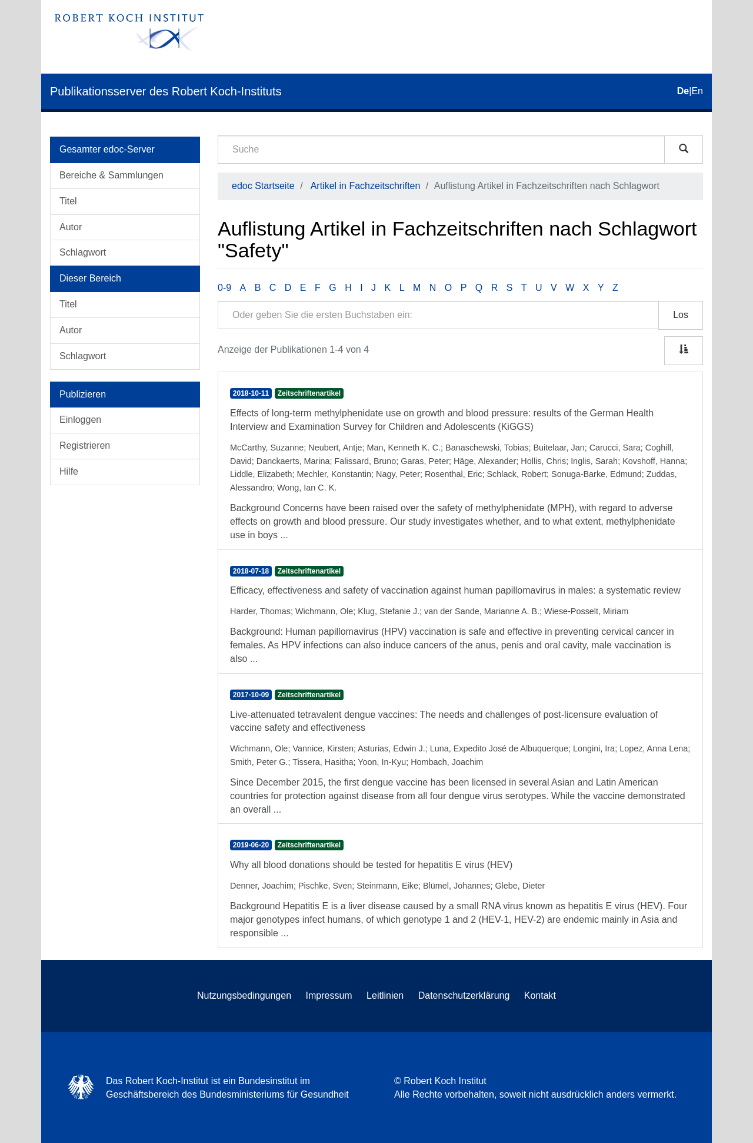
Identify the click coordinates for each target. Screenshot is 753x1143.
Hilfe (68, 471)
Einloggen (80, 420)
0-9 (224, 288)
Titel (68, 201)
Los (680, 315)
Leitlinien (385, 995)
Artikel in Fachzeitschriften (366, 186)
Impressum (329, 995)
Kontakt (540, 995)
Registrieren (84, 445)
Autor (70, 227)
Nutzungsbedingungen (244, 995)
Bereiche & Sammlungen (111, 175)
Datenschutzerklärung (464, 995)
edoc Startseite (263, 186)
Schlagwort (82, 252)
